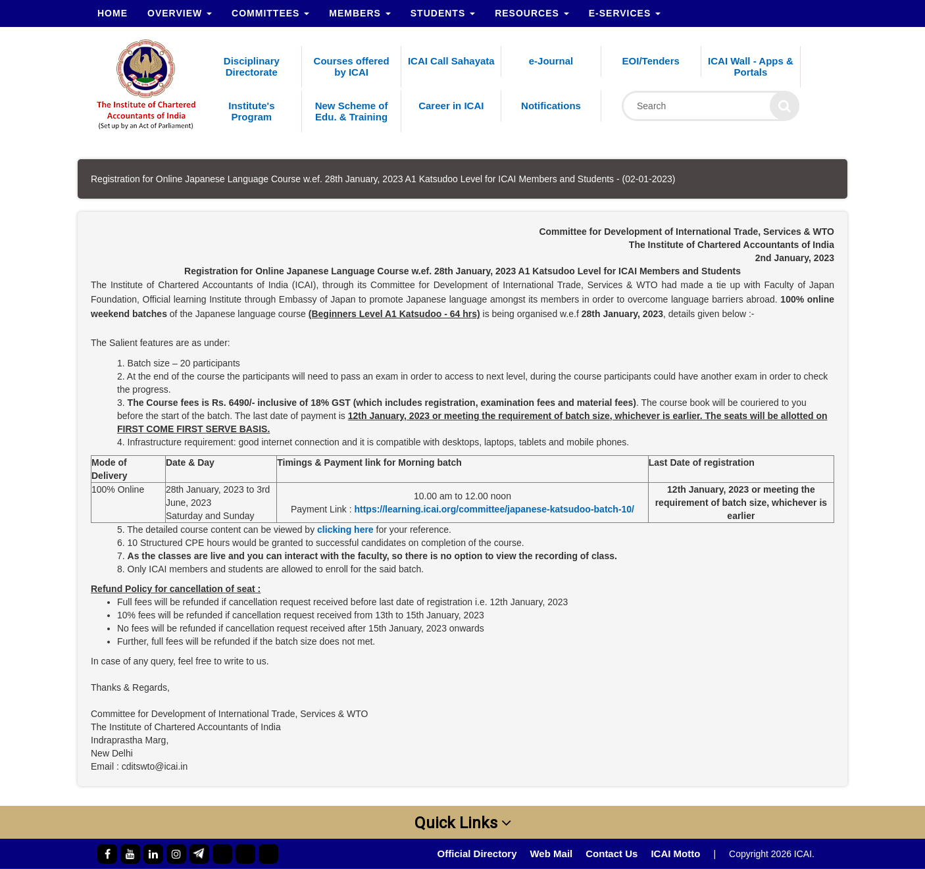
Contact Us (612, 853)
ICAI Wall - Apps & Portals (750, 66)
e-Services (625, 13)
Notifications (551, 105)
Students (443, 13)
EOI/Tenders (651, 60)
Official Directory (477, 853)
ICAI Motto (675, 853)
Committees (270, 13)
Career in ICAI (451, 105)
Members (359, 13)
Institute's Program (251, 111)
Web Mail (551, 853)
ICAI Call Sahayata (451, 60)
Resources (532, 13)
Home (112, 13)
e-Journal (551, 60)
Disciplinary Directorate (252, 66)
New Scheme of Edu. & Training (351, 111)
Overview (179, 13)
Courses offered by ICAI (351, 66)
